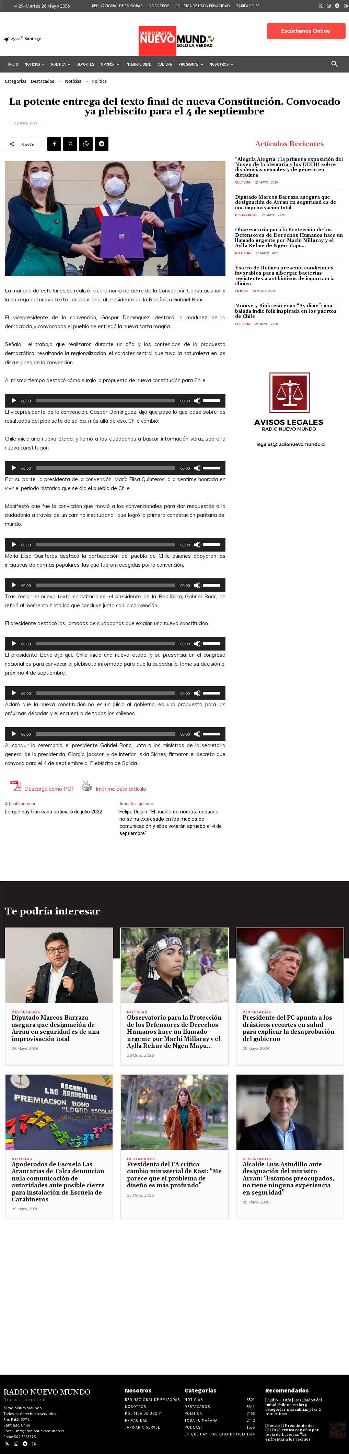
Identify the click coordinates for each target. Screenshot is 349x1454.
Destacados (42, 81)
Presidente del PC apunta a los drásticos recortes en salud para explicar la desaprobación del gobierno (289, 1028)
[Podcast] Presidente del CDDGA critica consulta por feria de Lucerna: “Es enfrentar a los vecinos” (292, 1432)
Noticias (73, 81)
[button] (334, 64)
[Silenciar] (197, 400)
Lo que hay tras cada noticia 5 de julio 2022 (53, 812)
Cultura (243, 182)
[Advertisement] (174, 1267)
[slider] (105, 400)
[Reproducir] (13, 400)
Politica (99, 81)
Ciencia (241, 291)
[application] (115, 401)
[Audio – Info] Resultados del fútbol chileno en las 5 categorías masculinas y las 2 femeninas (293, 1407)
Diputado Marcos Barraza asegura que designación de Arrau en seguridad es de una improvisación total (285, 202)
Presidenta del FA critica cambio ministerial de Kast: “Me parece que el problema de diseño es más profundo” (174, 1175)
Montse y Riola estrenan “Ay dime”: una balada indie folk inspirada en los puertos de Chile (286, 311)
